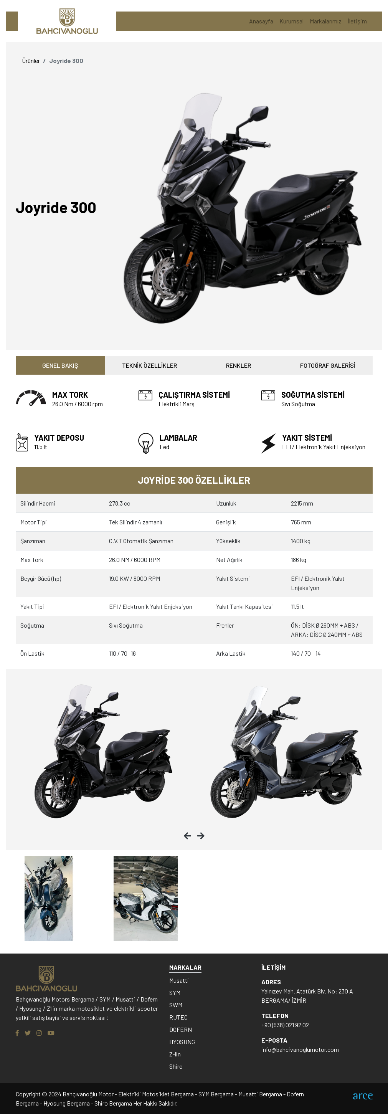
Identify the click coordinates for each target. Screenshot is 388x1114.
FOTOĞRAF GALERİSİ (327, 365)
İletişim (357, 21)
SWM (175, 1004)
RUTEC (178, 1017)
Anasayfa (261, 21)
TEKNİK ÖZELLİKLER (149, 365)
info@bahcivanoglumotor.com (300, 1049)
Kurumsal (291, 21)
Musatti (179, 980)
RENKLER (238, 365)
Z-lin (175, 1054)
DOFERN (180, 1029)
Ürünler (31, 60)
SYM (174, 992)
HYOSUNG (182, 1041)
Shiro (176, 1066)
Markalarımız (326, 21)
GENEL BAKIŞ (60, 365)
